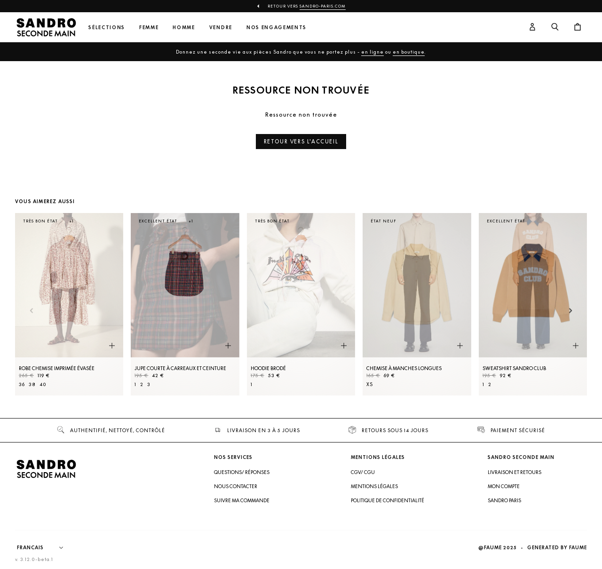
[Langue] (44, 548)
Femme (148, 27)
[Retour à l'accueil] (46, 27)
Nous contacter (235, 486)
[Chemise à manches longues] (417, 304)
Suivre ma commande (241, 500)
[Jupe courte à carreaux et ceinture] (185, 304)
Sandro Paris (504, 500)
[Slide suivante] (570, 311)
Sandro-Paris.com (323, 6)
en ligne (372, 52)
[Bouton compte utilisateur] (532, 27)
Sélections (106, 27)
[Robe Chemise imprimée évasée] (69, 304)
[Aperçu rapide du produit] (112, 346)
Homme (184, 27)
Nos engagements (276, 27)
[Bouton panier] (577, 27)
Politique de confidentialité (387, 500)
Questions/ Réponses (241, 472)
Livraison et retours (514, 472)
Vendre (220, 27)
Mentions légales (374, 486)
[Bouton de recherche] (555, 27)
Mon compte (504, 486)
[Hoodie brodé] (301, 304)
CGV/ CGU (363, 472)
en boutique (409, 52)
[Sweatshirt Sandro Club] (533, 304)
